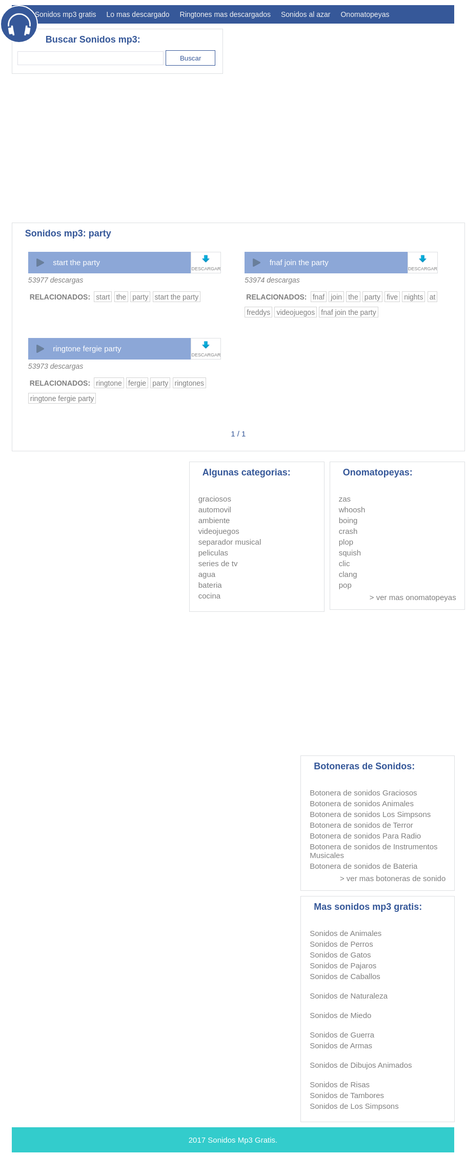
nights (413, 297)
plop (346, 541)
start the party (76, 262)
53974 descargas (272, 280)
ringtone (109, 383)
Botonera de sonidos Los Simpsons (370, 814)
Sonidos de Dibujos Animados (361, 1065)
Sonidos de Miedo (340, 1015)
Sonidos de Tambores (347, 1095)
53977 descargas (55, 280)
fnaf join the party (299, 262)
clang (348, 574)
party (140, 297)
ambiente (214, 520)
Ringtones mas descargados (225, 14)
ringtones (190, 383)
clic (344, 563)
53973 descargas (55, 366)
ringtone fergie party (87, 348)
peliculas (213, 552)
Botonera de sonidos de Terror (361, 825)
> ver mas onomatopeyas (413, 597)
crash (348, 531)
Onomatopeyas (364, 14)
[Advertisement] (163, 148)
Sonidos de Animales (345, 933)
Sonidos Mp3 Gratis (241, 1139)
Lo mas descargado (138, 14)
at (433, 297)
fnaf (319, 297)
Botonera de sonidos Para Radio (365, 835)
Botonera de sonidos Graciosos (363, 792)
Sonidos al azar (306, 14)
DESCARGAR (205, 268)
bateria (210, 585)
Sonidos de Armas (341, 1045)
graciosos (214, 498)
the (121, 297)
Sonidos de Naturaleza (349, 995)
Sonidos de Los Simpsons (354, 1106)
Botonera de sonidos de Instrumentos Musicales (373, 851)
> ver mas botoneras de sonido (392, 878)
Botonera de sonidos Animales (362, 803)
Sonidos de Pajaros (343, 965)
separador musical (229, 541)
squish (350, 552)
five (392, 297)
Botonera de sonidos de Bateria (363, 866)
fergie (137, 383)
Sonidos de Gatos (340, 954)
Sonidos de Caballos (345, 976)
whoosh (352, 509)
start (103, 297)
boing (348, 520)
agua (206, 574)
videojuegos (295, 312)
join (336, 297)
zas (345, 498)
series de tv (218, 563)
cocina (209, 595)
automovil (214, 509)
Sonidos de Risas (340, 1084)
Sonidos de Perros (341, 944)
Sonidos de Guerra (342, 1034)
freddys (258, 312)
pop (345, 585)
